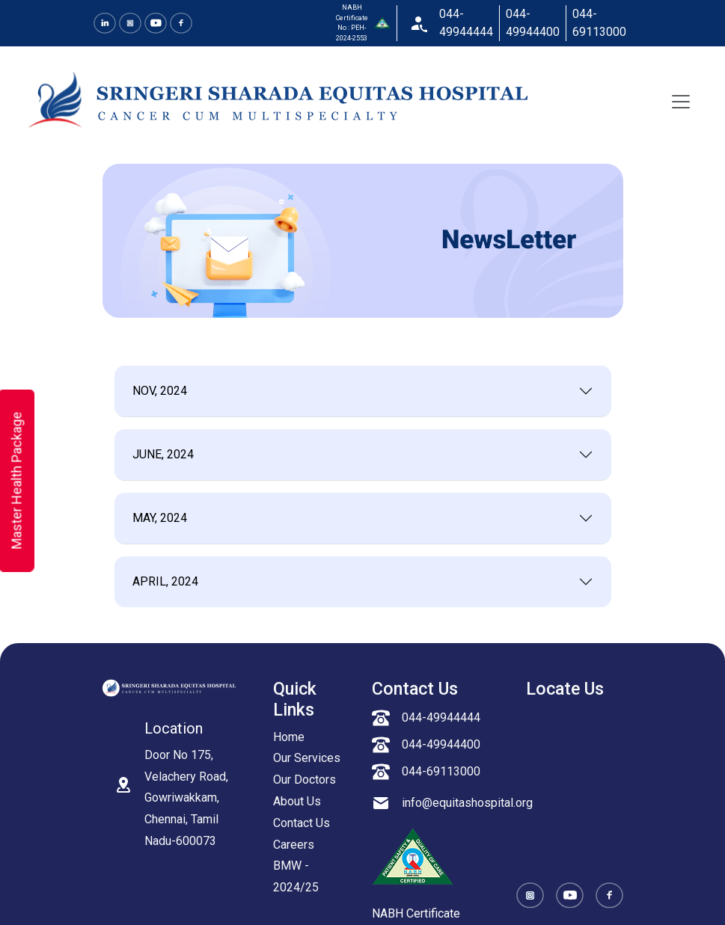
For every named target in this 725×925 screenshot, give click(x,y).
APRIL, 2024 (165, 581)
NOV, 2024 (159, 391)
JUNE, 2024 (163, 454)
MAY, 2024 (159, 518)
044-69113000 (599, 23)
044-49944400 (533, 23)
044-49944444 (466, 23)
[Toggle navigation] (681, 101)
